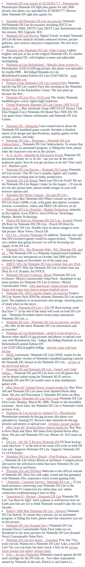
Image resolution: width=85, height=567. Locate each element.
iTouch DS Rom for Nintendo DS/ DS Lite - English (39, 220)
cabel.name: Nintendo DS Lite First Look (32, 398)
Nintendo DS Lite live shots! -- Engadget (32, 540)
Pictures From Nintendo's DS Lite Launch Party (36, 83)
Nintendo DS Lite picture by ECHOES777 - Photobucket (42, 3)
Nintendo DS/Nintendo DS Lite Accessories (34, 21)
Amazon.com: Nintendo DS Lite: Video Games (36, 50)
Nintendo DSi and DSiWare (23, 471)
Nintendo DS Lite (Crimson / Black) (29, 275)
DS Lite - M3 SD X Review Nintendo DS (32, 442)
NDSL (10, 355)
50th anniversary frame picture (48, 286)
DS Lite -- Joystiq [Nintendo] (25, 235)
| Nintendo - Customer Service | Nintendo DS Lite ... (39, 482)
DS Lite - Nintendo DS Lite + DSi (28, 307)
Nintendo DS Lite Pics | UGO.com (28, 97)
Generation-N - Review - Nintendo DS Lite (33, 496)
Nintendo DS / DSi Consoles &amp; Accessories (37, 293)
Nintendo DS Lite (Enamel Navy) (27, 525)
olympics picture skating (64, 424)
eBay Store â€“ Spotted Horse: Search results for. (37, 387)
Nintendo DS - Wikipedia (22, 126)
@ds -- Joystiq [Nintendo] (22, 554)
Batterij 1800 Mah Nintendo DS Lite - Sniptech (36, 511)
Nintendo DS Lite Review (22, 35)
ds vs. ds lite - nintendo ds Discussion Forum (34, 155)
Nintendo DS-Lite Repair (22, 180)
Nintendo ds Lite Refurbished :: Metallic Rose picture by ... (44, 65)
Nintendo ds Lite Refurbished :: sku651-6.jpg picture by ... (43, 333)
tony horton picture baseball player (46, 289)
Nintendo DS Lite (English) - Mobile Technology (37, 209)
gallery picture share (38, 551)
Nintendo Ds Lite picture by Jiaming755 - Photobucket (41, 413)
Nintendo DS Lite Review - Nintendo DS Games (37, 169)
